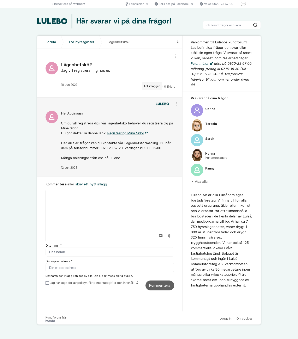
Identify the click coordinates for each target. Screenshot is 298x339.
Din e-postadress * (59, 261)
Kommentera (159, 285)
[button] (161, 236)
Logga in (226, 318)
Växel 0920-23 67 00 (216, 4)
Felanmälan (135, 4)
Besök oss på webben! (68, 4)
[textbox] (110, 211)
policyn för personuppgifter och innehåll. (106, 283)
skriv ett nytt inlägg (91, 184)
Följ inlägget (152, 86)
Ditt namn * (54, 245)
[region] (110, 73)
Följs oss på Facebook (172, 4)
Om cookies (244, 318)
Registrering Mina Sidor (125, 133)
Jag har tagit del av (93, 283)
